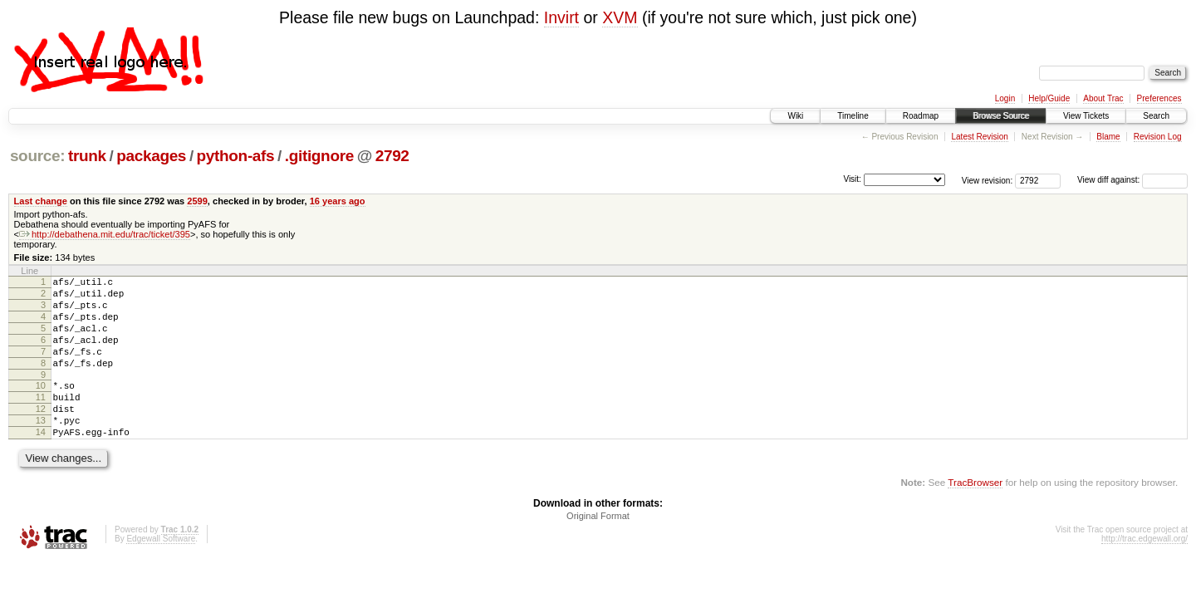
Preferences (1159, 98)
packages (151, 155)
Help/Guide (1049, 98)
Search (1156, 115)
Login (1005, 98)
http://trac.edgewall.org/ (1144, 571)
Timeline (852, 115)
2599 (197, 201)
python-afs (236, 155)
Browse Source (1001, 115)
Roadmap (921, 115)
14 (41, 462)
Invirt (561, 17)
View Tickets (1086, 115)
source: (37, 155)
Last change (40, 201)
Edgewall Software (160, 571)
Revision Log (1158, 136)
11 (41, 419)
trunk (87, 155)
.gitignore (319, 155)
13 (41, 448)
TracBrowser (975, 514)
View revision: (987, 179)
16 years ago (337, 201)
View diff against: (1132, 179)
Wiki (795, 115)
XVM (619, 17)
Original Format (598, 548)
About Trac (1103, 98)
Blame (1108, 136)
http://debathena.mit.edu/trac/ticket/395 (104, 234)
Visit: (852, 179)
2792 (392, 155)
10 (41, 405)
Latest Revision (979, 136)
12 (41, 434)
